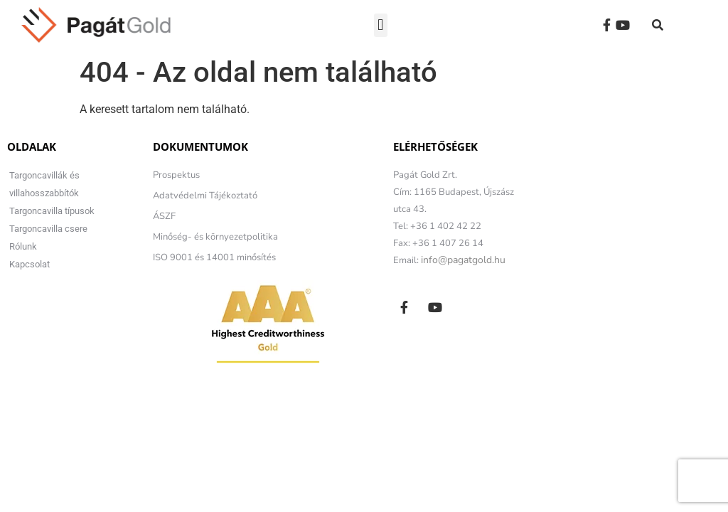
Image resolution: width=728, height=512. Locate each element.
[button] (380, 25)
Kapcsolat (29, 264)
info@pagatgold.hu (463, 260)
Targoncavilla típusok (52, 211)
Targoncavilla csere (48, 228)
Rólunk (23, 246)
